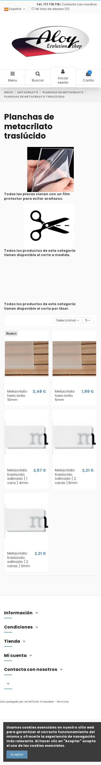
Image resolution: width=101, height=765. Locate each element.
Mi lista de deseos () (50, 9)
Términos (63, 701)
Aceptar (17, 754)
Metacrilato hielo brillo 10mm (17, 395)
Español (15, 9)
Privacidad (47, 701)
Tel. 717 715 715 (48, 4)
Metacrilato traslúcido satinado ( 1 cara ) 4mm (17, 476)
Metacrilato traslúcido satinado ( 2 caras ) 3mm (18, 559)
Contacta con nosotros (79, 4)
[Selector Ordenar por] (68, 320)
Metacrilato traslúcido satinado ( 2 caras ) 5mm (66, 476)
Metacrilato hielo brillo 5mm (65, 395)
